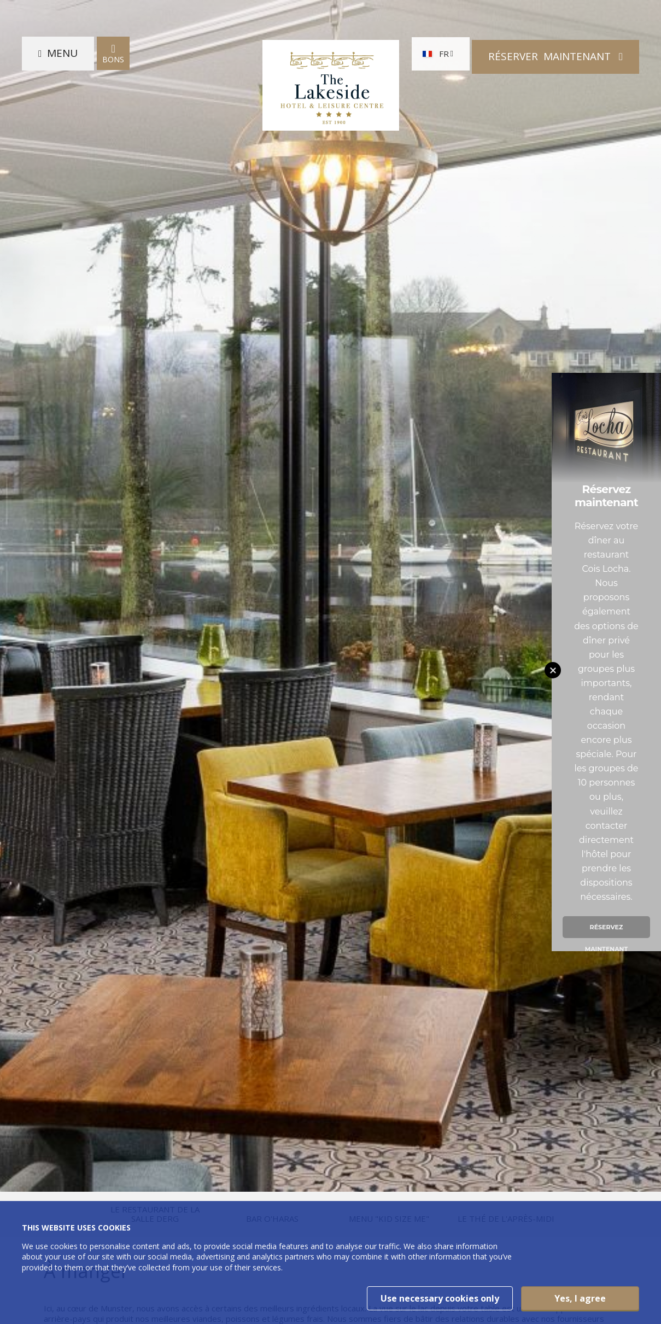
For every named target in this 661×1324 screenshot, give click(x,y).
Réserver (550, 56)
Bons (113, 56)
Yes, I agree (580, 1298)
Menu (62, 56)
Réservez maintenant (606, 930)
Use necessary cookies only (440, 1298)
